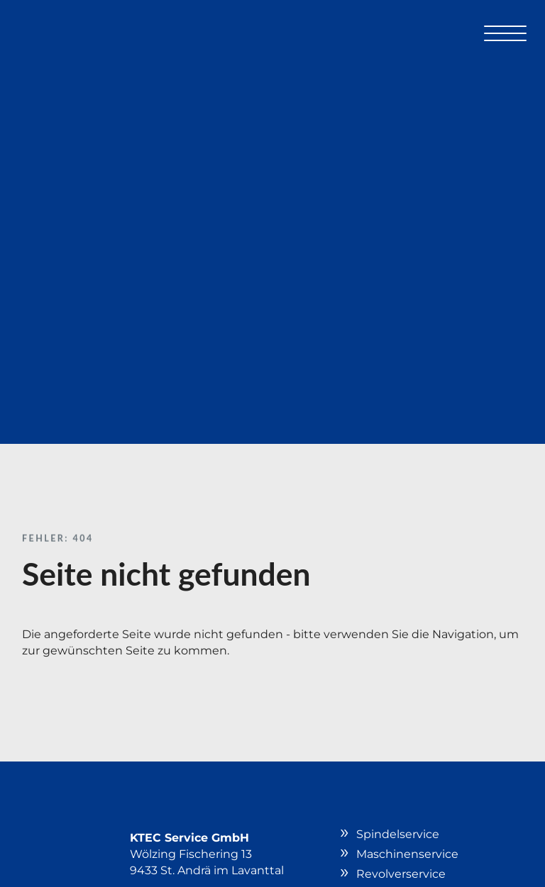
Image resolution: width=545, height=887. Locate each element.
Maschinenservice (407, 854)
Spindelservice (397, 834)
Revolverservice (401, 874)
